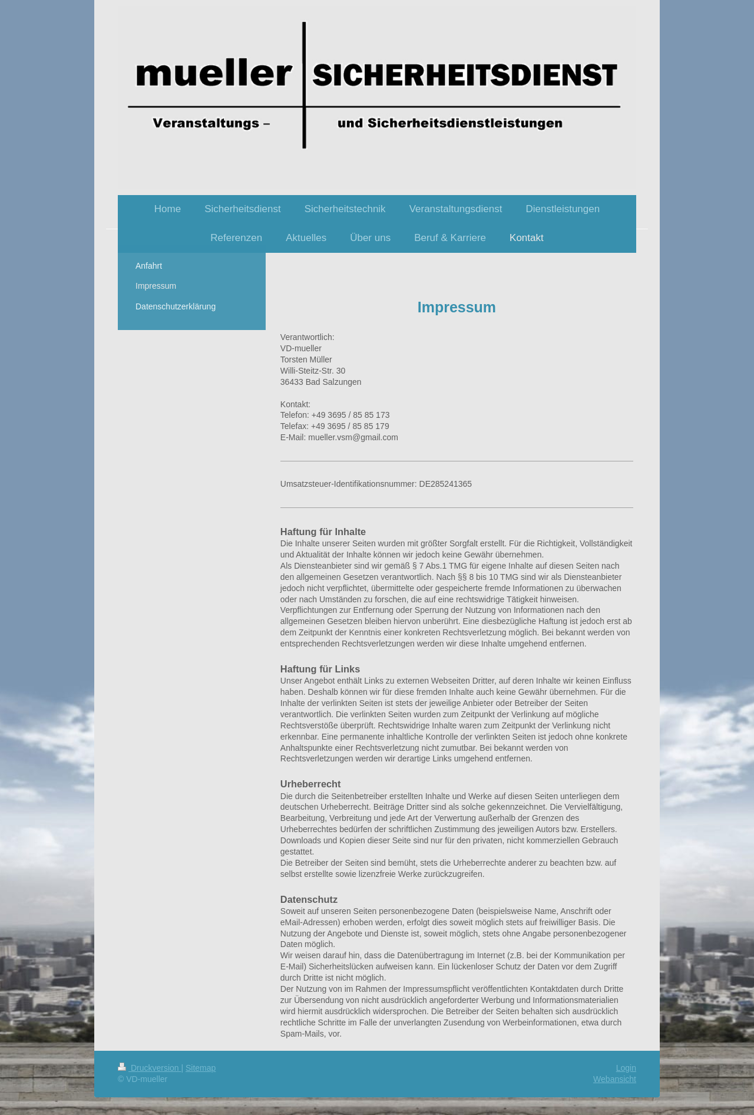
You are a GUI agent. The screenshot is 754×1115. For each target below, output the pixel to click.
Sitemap (201, 1068)
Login (626, 1068)
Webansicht (614, 1079)
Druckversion (149, 1068)
